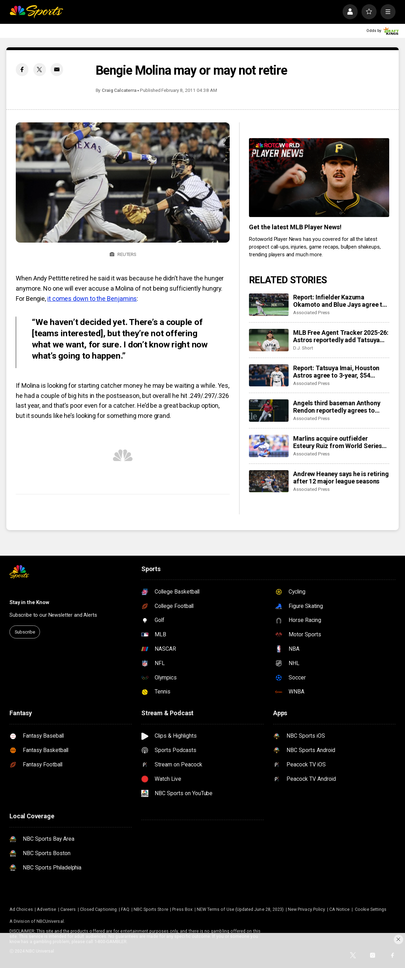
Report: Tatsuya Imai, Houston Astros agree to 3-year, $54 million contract (336, 371)
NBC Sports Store (151, 909)
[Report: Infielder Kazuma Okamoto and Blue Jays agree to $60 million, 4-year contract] (269, 304)
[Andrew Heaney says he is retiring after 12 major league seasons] (269, 481)
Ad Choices (21, 909)
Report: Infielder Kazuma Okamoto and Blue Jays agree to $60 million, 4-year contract (339, 300)
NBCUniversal (50, 921)
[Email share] (56, 69)
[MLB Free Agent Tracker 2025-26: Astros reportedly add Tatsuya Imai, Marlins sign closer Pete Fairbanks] (269, 340)
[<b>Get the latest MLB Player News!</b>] (319, 177)
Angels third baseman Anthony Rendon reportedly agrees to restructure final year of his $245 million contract (339, 406)
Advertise (46, 909)
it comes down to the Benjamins (92, 298)
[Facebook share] (22, 69)
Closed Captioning (98, 909)
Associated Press (311, 312)
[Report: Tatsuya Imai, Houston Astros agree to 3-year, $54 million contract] (269, 375)
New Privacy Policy (306, 909)
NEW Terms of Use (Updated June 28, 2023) (240, 909)
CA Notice (339, 909)
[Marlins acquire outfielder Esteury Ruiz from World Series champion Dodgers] (269, 446)
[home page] (36, 11)
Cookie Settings (370, 909)
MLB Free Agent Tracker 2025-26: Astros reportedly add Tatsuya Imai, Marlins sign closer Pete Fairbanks (340, 336)
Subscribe (25, 632)
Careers (68, 909)
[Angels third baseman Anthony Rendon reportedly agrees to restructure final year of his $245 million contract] (269, 410)
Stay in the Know (29, 602)
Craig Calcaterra (119, 90)
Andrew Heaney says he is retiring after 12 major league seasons (341, 477)
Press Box (182, 909)
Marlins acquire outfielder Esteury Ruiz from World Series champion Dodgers (337, 442)
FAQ (125, 909)
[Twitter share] (39, 69)
